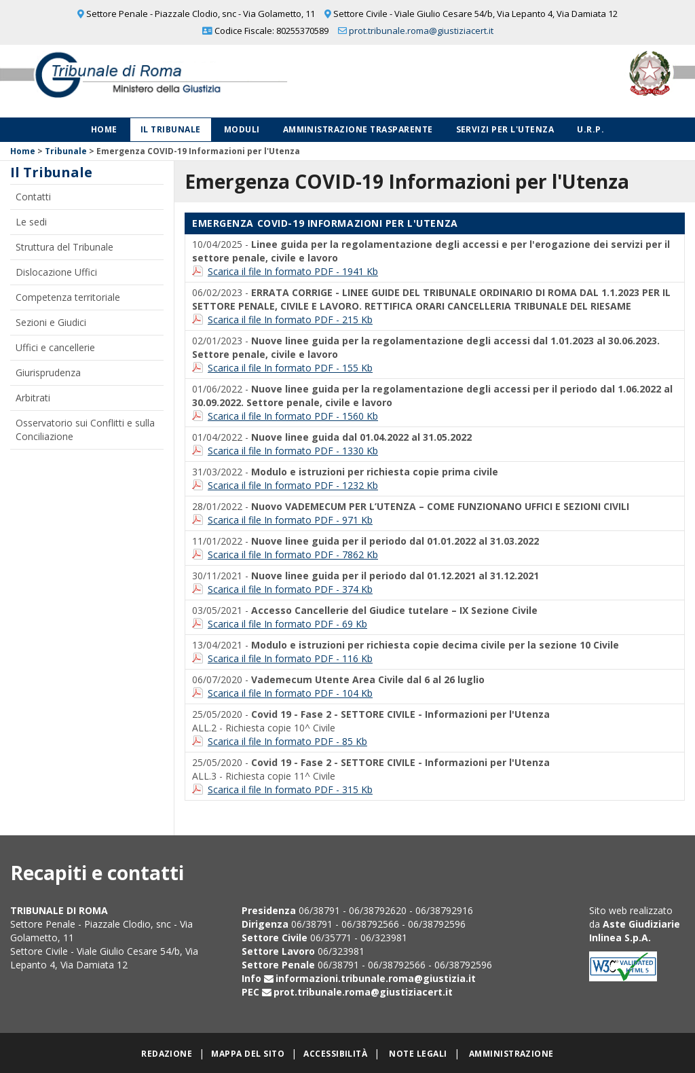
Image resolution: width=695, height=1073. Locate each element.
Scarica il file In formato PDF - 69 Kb (287, 623)
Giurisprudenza (48, 372)
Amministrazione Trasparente (358, 129)
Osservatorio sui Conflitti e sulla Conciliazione (85, 429)
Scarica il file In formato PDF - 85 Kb (287, 741)
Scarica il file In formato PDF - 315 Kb (290, 789)
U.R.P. (590, 129)
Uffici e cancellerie (55, 347)
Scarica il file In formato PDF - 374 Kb (290, 589)
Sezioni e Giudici (51, 322)
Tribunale (66, 151)
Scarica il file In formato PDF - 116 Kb (290, 658)
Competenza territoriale (68, 297)
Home (104, 129)
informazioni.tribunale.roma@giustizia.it (376, 978)
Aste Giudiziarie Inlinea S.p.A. (634, 930)
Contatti (33, 196)
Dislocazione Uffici (56, 272)
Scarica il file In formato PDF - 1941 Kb (293, 271)
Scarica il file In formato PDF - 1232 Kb (293, 485)
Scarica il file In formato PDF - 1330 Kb (293, 450)
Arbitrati (33, 397)
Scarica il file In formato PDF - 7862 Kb (293, 554)
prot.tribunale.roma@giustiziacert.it (421, 30)
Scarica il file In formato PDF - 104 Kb (290, 693)
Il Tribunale (170, 129)
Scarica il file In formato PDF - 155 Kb (290, 367)
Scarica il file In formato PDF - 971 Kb (290, 519)
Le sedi (31, 221)
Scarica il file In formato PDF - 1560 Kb (293, 416)
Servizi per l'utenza (505, 129)
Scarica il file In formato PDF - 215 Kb (290, 319)
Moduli (242, 129)
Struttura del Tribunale (64, 246)
